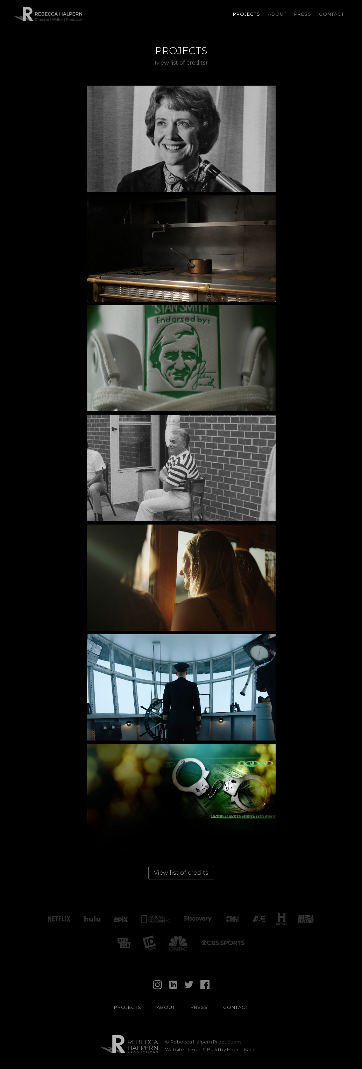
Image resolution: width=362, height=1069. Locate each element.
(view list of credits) (181, 62)
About (277, 14)
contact (235, 1007)
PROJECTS (127, 1007)
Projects (246, 14)
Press (302, 14)
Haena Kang (241, 1049)
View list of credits (181, 872)
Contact (331, 14)
